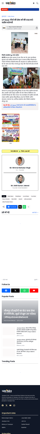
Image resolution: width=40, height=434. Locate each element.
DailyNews (18, 196)
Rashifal (23, 427)
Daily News (11, 16)
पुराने (35, 280)
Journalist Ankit (26, 418)
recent (20, 199)
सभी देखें (34, 212)
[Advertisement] (19, 256)
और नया (5, 280)
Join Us (23, 421)
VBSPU (3, 427)
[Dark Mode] (34, 3)
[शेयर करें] (36, 28)
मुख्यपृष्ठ (4, 16)
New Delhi (14, 199)
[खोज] (37, 3)
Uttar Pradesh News (7, 202)
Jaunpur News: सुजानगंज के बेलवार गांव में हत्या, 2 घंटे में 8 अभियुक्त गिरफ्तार (26, 341)
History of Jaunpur (7, 424)
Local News (26, 196)
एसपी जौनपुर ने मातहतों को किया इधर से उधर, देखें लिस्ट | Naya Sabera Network (27, 351)
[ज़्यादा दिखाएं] (28, 207)
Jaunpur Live (5, 421)
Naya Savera (5, 199)
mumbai (33, 196)
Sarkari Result (25, 424)
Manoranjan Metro (7, 418)
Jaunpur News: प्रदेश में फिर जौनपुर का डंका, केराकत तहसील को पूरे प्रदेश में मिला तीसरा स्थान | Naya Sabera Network (26, 330)
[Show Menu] (2, 3)
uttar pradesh (28, 199)
